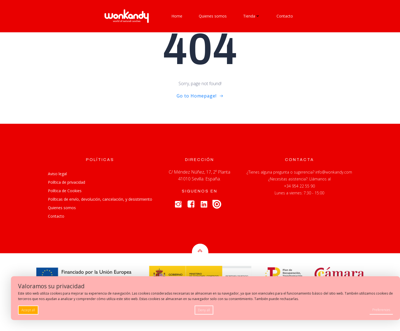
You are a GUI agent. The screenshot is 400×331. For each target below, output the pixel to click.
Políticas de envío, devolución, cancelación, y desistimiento (100, 199)
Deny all (204, 310)
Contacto (285, 16)
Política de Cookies (65, 190)
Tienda (251, 16)
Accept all (28, 310)
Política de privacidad (66, 182)
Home (176, 16)
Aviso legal (57, 173)
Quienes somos (213, 16)
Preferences (381, 309)
